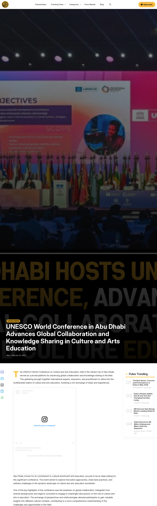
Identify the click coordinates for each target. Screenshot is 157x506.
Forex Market (89, 4)
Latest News (13, 321)
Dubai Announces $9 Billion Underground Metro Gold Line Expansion (142, 425)
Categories (75, 4)
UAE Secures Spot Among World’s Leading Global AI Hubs (144, 411)
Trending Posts (58, 4)
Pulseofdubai (40, 4)
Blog (102, 4)
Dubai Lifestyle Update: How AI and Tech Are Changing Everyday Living (143, 397)
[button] (110, 4)
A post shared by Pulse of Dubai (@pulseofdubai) (44, 456)
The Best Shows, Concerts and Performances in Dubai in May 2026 (144, 383)
